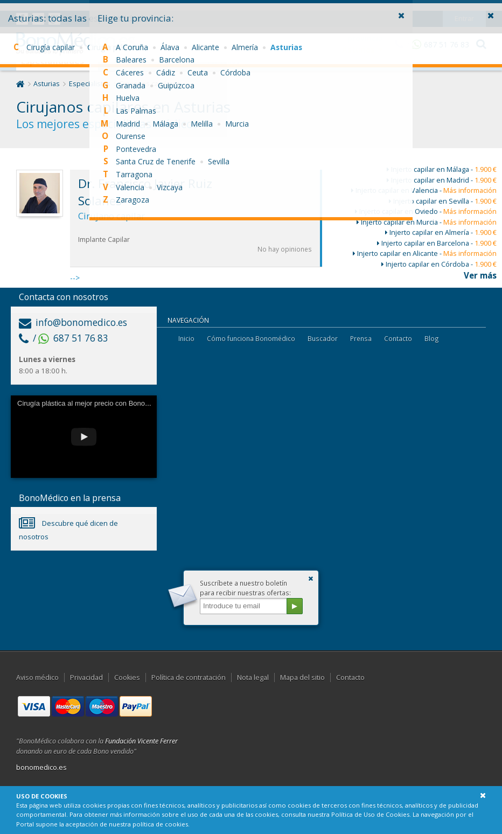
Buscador (323, 338)
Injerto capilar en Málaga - (442, 169)
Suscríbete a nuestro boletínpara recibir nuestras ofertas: (245, 588)
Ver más (480, 275)
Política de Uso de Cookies (370, 814)
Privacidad (86, 677)
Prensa (361, 338)
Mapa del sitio (302, 677)
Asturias (46, 83)
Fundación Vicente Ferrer (141, 741)
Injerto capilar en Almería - (441, 232)
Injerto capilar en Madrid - (442, 180)
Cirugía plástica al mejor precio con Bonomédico (92, 403)
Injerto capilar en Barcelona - (437, 243)
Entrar (464, 7)
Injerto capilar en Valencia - (424, 190)
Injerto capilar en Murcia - (427, 222)
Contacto (398, 338)
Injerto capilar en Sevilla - (443, 201)
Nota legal (253, 677)
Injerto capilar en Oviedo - (426, 211)
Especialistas (89, 83)
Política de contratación (188, 677)
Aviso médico (37, 677)
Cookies (127, 677)
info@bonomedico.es (73, 322)
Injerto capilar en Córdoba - (439, 264)
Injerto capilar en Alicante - (425, 253)
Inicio (186, 338)
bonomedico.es (41, 767)
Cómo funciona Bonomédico (251, 338)
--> (196, 226)
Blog (431, 338)
